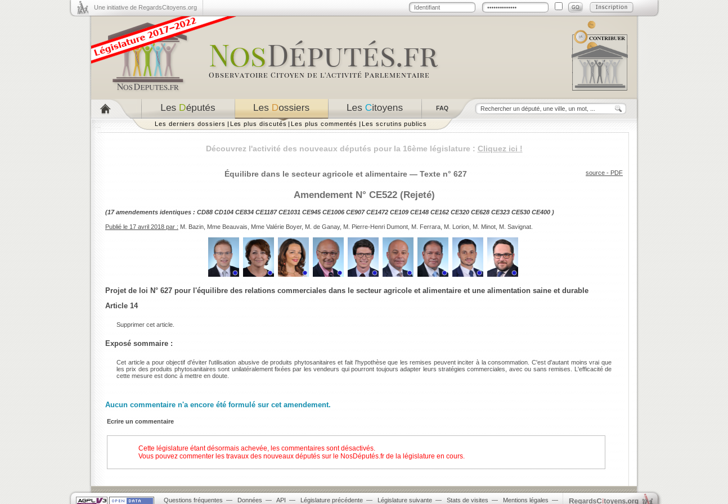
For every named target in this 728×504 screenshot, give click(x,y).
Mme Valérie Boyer (276, 226)
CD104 (223, 212)
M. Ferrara (426, 226)
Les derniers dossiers (190, 123)
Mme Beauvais (227, 226)
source (595, 172)
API (281, 500)
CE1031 (289, 212)
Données (249, 500)
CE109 (399, 212)
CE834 (244, 212)
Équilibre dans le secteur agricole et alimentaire (315, 173)
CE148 (419, 212)
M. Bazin (192, 226)
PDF (616, 172)
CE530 (520, 212)
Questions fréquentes (193, 500)
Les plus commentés (324, 123)
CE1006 (333, 212)
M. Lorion (456, 226)
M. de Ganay (322, 226)
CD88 (205, 212)
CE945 (311, 212)
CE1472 (377, 212)
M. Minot (484, 226)
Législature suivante (405, 500)
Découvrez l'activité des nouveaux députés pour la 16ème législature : (364, 148)
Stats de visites (467, 500)
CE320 (460, 212)
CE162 (439, 212)
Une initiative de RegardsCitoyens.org (145, 7)
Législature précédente (331, 500)
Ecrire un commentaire (140, 421)
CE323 (500, 212)
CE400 (541, 212)
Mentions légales (526, 500)
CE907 (355, 212)
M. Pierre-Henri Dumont (375, 226)
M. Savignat (515, 226)
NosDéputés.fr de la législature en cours (401, 456)
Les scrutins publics (394, 123)
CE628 (480, 212)
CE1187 (266, 212)
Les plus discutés (258, 123)
